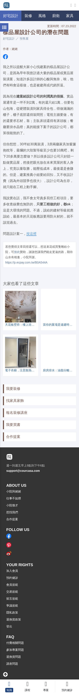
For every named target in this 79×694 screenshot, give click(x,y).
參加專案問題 (15, 649)
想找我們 (12, 512)
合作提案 (13, 437)
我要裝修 (13, 389)
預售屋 (24, 38)
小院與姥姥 (13, 491)
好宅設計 (9, 38)
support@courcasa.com (23, 470)
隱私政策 (12, 612)
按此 (17, 252)
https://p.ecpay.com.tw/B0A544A (26, 262)
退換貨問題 (13, 656)
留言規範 (12, 598)
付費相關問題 (15, 643)
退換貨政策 (13, 619)
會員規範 (12, 584)
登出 (9, 626)
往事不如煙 (13, 498)
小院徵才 (12, 505)
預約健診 (12, 577)
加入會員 (12, 570)
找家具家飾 (15, 401)
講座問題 (12, 663)
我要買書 (13, 425)
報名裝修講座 (16, 413)
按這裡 (31, 233)
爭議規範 (12, 605)
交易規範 (12, 591)
